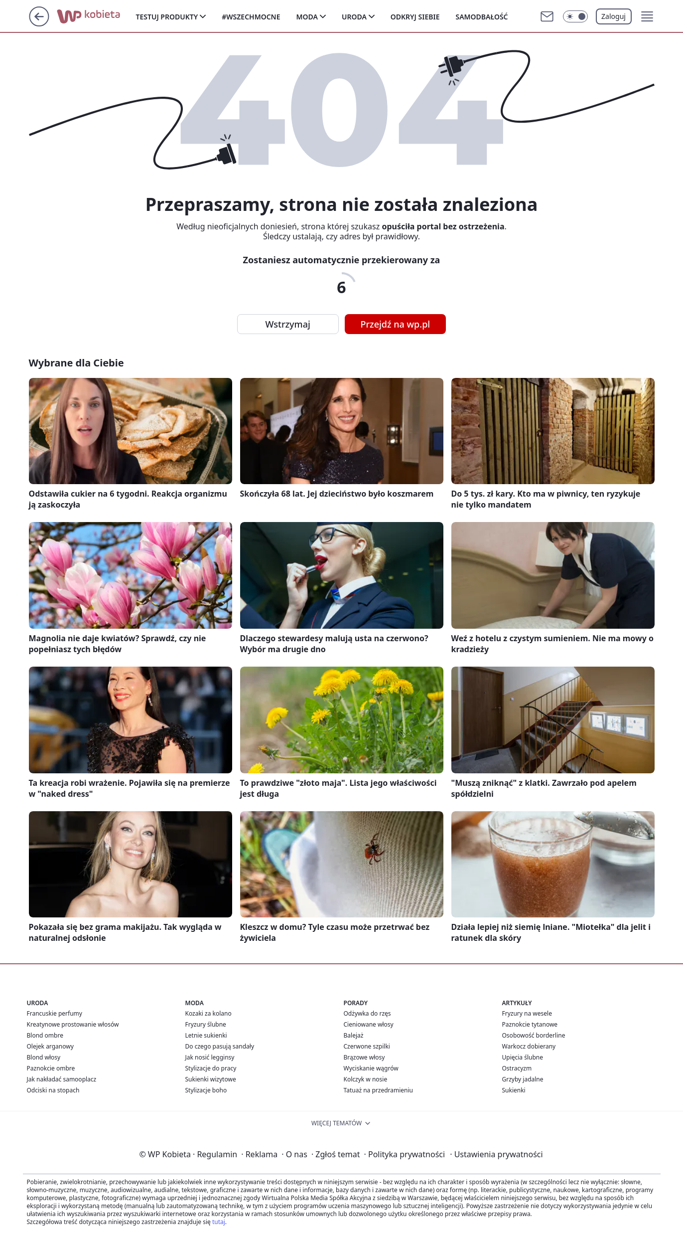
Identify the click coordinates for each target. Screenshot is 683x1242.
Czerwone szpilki (367, 1046)
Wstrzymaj (288, 324)
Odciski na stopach (53, 1090)
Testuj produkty (167, 16)
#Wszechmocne (251, 16)
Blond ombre (45, 1035)
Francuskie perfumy (54, 1013)
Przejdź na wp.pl (395, 324)
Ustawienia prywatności (496, 1154)
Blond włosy (44, 1057)
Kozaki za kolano (208, 1013)
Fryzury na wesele (527, 1013)
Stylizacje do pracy (211, 1068)
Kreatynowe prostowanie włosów (73, 1024)
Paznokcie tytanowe (530, 1024)
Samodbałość (481, 16)
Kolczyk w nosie (366, 1079)
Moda (307, 16)
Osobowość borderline (533, 1035)
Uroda (354, 16)
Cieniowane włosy (369, 1024)
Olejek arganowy (50, 1046)
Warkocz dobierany (529, 1046)
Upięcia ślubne (523, 1057)
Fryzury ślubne (205, 1024)
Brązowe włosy (364, 1057)
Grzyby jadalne (523, 1079)
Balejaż (354, 1035)
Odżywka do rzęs (367, 1013)
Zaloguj (613, 16)
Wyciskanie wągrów (371, 1068)
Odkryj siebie (415, 16)
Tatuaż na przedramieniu (378, 1090)
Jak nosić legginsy (210, 1057)
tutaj (218, 1222)
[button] (647, 16)
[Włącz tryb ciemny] (575, 16)
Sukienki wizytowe (210, 1079)
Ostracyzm (517, 1068)
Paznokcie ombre (51, 1068)
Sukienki (514, 1090)
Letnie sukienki (206, 1035)
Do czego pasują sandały (220, 1046)
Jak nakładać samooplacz (62, 1079)
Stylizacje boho (206, 1090)
